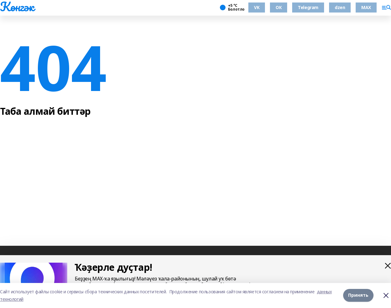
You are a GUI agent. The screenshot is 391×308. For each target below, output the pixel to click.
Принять (358, 295)
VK (256, 7)
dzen (340, 7)
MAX (366, 7)
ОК (279, 7)
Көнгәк (17, 7)
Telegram (308, 7)
